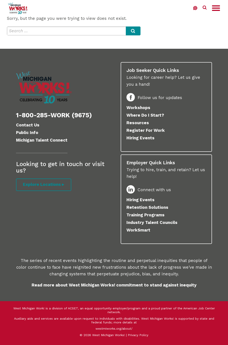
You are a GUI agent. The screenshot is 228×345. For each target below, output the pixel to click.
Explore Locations (42, 184)
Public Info (27, 132)
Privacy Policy (138, 335)
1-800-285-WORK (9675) (54, 115)
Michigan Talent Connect (41, 140)
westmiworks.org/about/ (114, 328)
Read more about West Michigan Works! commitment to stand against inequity (114, 285)
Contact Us (27, 125)
